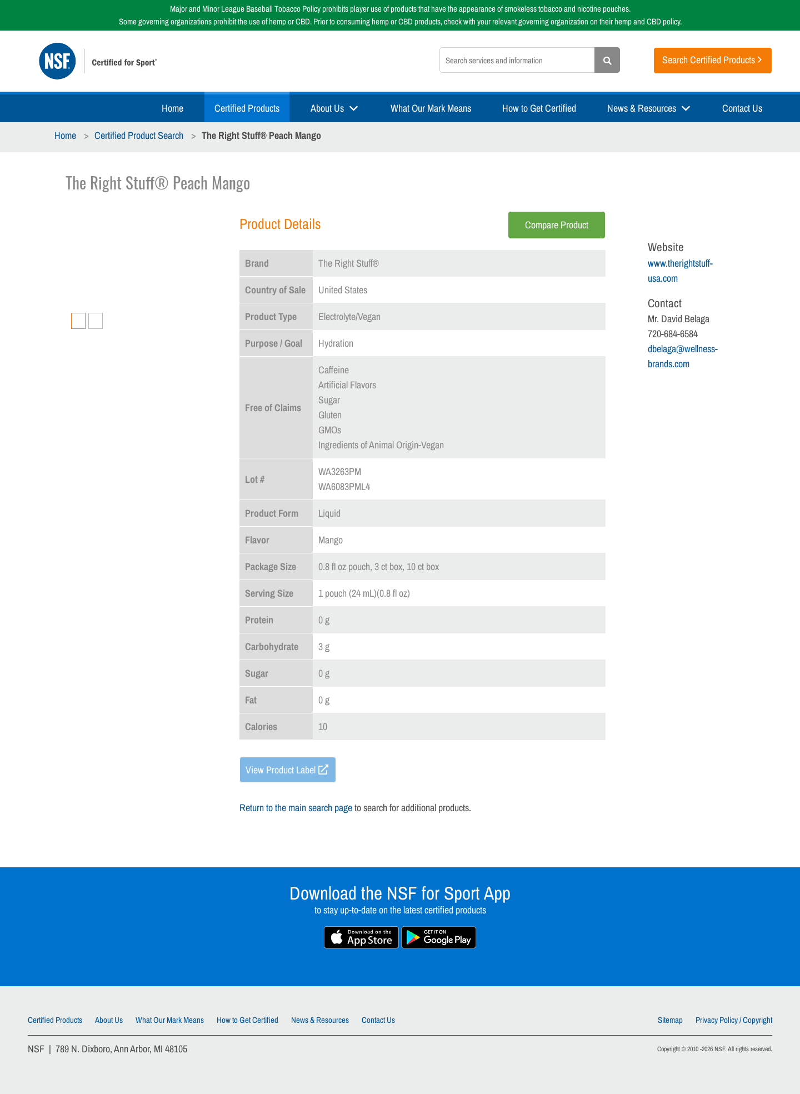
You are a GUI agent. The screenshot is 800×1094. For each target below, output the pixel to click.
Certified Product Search (138, 135)
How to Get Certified (539, 108)
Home (172, 108)
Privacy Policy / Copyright (734, 1020)
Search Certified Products (708, 60)
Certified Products (246, 108)
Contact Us (742, 108)
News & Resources (641, 108)
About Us (327, 108)
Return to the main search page (295, 808)
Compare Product (556, 225)
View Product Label (281, 770)
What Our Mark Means (431, 108)
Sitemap (670, 1020)
